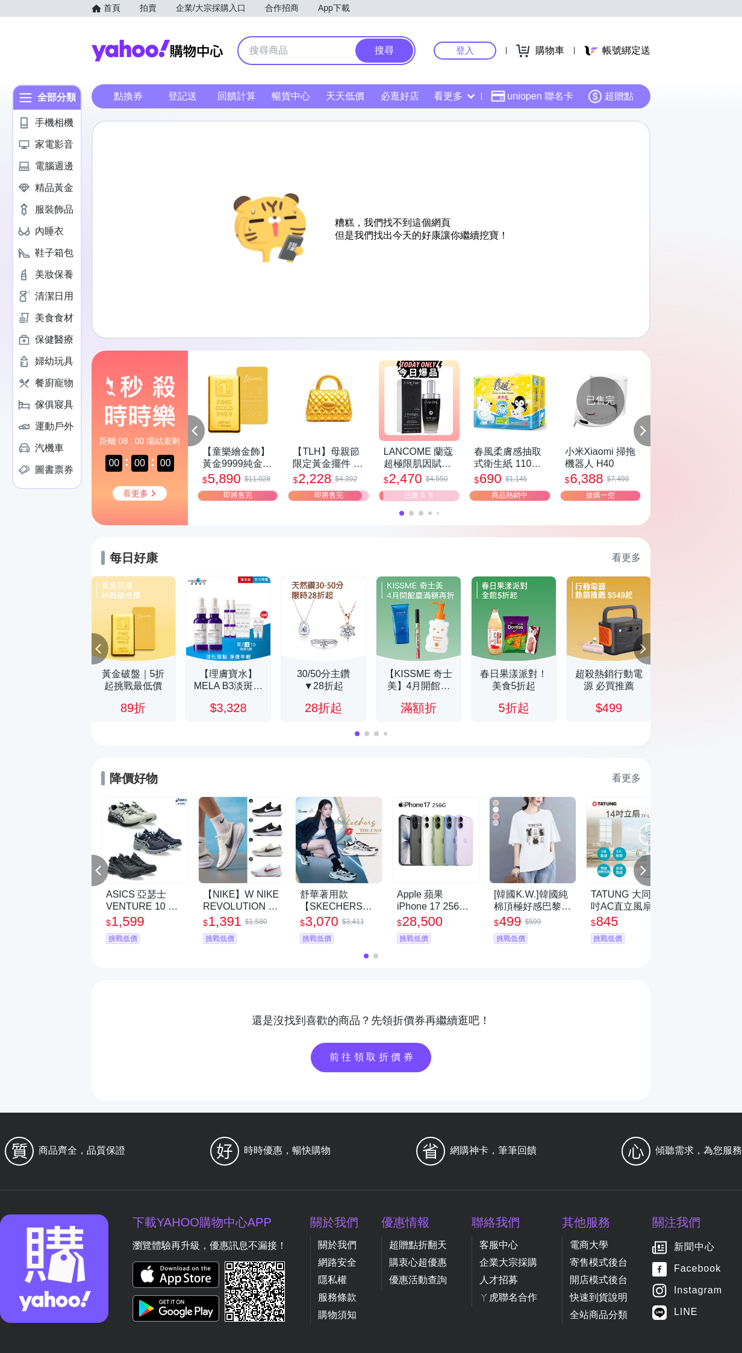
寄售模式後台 (599, 1262)
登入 (465, 50)
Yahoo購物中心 (157, 50)
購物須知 (337, 1315)
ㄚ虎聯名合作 (508, 1297)
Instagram (698, 1291)
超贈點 (611, 96)
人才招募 (498, 1280)
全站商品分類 (599, 1315)
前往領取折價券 (372, 1057)
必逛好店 (400, 96)
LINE (686, 1312)
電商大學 (589, 1245)
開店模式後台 (599, 1280)
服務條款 (337, 1297)
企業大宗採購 (508, 1262)
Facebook (697, 1269)
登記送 (182, 96)
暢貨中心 (291, 96)
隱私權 (332, 1280)
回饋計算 (236, 96)
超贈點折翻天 (418, 1245)
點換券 (128, 96)
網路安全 (337, 1262)
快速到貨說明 (599, 1297)
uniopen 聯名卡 (532, 96)
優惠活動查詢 (418, 1280)
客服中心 (498, 1245)
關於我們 (337, 1245)
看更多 (454, 96)
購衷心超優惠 (418, 1262)
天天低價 (345, 96)
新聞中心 (694, 1247)
